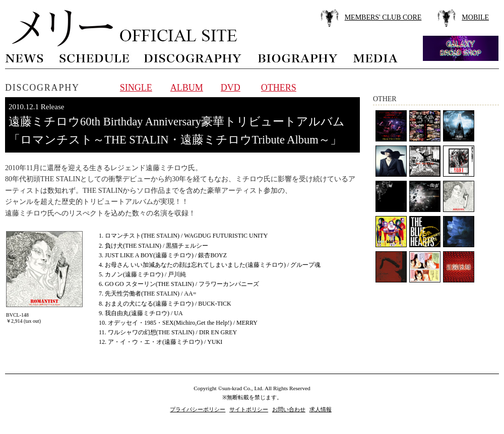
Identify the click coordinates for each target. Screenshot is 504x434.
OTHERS (278, 88)
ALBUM (186, 88)
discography (193, 57)
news (24, 57)
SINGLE (136, 88)
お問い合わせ (288, 409)
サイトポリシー (248, 409)
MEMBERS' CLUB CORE (383, 17)
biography (297, 57)
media (376, 57)
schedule (94, 57)
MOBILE (475, 17)
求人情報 (320, 409)
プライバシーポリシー (197, 409)
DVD (230, 88)
